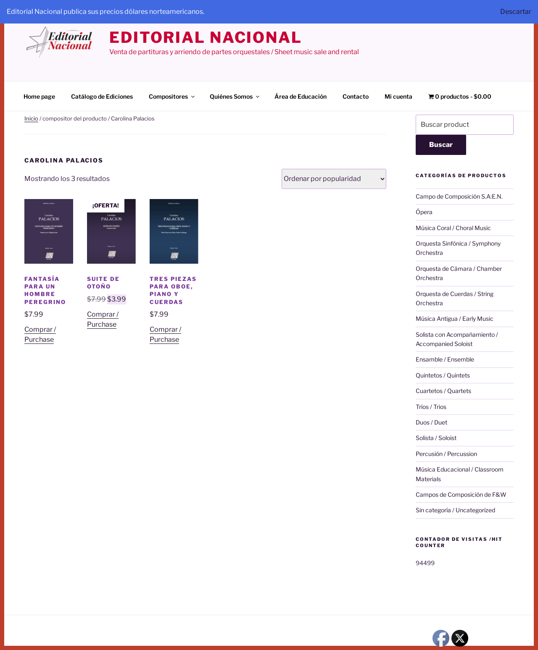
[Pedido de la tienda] (334, 179)
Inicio (31, 118)
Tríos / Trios (431, 406)
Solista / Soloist (436, 437)
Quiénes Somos (235, 96)
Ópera (424, 211)
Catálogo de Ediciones (102, 96)
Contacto (356, 96)
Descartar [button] (515, 12)
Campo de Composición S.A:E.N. (459, 196)
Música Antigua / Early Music (454, 318)
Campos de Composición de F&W (461, 494)
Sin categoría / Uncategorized (455, 510)
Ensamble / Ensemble (445, 359)
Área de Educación (300, 96)
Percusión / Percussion (446, 453)
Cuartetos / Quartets (443, 390)
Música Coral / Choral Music (453, 227)
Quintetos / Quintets (443, 375)
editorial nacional (205, 37)
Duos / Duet (431, 422)
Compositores (172, 96)
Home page (39, 96)
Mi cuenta (398, 96)
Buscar (441, 145)
